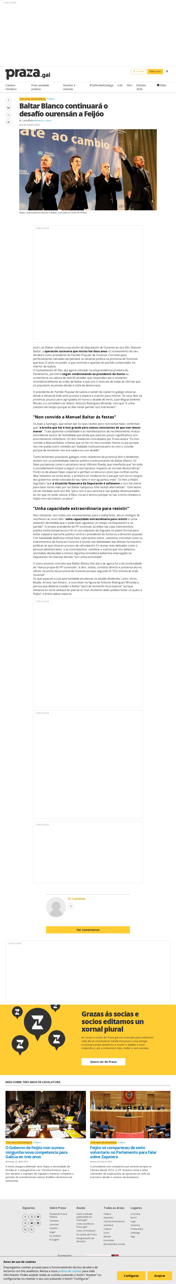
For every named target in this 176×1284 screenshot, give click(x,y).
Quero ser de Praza (103, 1062)
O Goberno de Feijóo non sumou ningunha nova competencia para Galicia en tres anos (36, 1152)
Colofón (54, 1228)
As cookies (55, 1235)
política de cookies (69, 1271)
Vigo (133, 1236)
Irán (120, 85)
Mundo (107, 1236)
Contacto (54, 1220)
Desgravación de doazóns (85, 1240)
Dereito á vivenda (69, 87)
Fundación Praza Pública (58, 1215)
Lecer (106, 1232)
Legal (52, 1232)
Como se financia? (86, 1230)
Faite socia (155, 71)
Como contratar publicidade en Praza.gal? (84, 1217)
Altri (129, 85)
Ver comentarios (88, 930)
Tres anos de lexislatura (32, 98)
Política (50, 98)
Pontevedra (137, 1228)
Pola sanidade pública (40, 87)
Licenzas (54, 1224)
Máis (163, 85)
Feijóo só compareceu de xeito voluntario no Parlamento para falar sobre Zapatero (123, 1152)
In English (54, 1239)
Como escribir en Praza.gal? (85, 1225)
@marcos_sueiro (43, 120)
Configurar (131, 1276)
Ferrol (134, 1217)
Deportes (108, 1217)
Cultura (107, 1228)
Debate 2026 (141, 87)
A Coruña (135, 1213)
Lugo (133, 1221)
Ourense (135, 1225)
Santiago (135, 1232)
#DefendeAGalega (101, 85)
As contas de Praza (86, 1234)
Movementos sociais (114, 1244)
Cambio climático (11, 87)
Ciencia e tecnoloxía (114, 1221)
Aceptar (160, 1276)
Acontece (108, 1225)
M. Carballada (26, 120)
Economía (109, 1240)
